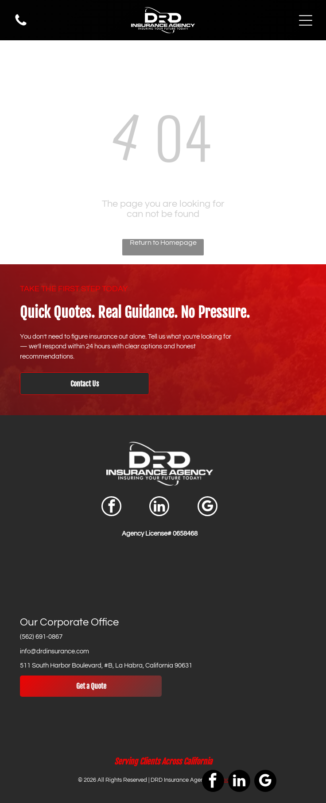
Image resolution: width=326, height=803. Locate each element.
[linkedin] (159, 507)
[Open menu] (305, 20)
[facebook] (111, 507)
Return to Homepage (163, 242)
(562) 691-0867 (41, 636)
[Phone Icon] (21, 25)
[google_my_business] (207, 507)
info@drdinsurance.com (54, 651)
